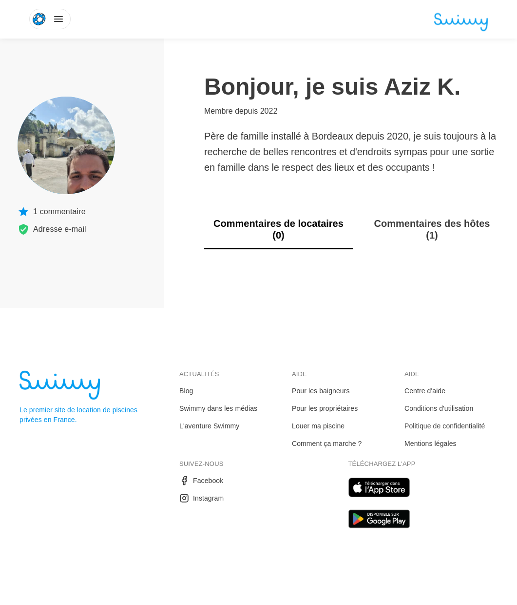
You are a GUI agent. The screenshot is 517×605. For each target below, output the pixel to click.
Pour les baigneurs (321, 391)
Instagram (201, 498)
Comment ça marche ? (327, 443)
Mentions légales (430, 443)
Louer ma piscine (318, 426)
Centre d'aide (424, 391)
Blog (186, 391)
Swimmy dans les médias (218, 408)
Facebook (201, 480)
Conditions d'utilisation (438, 408)
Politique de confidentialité (444, 426)
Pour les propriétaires (325, 408)
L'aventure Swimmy (209, 426)
